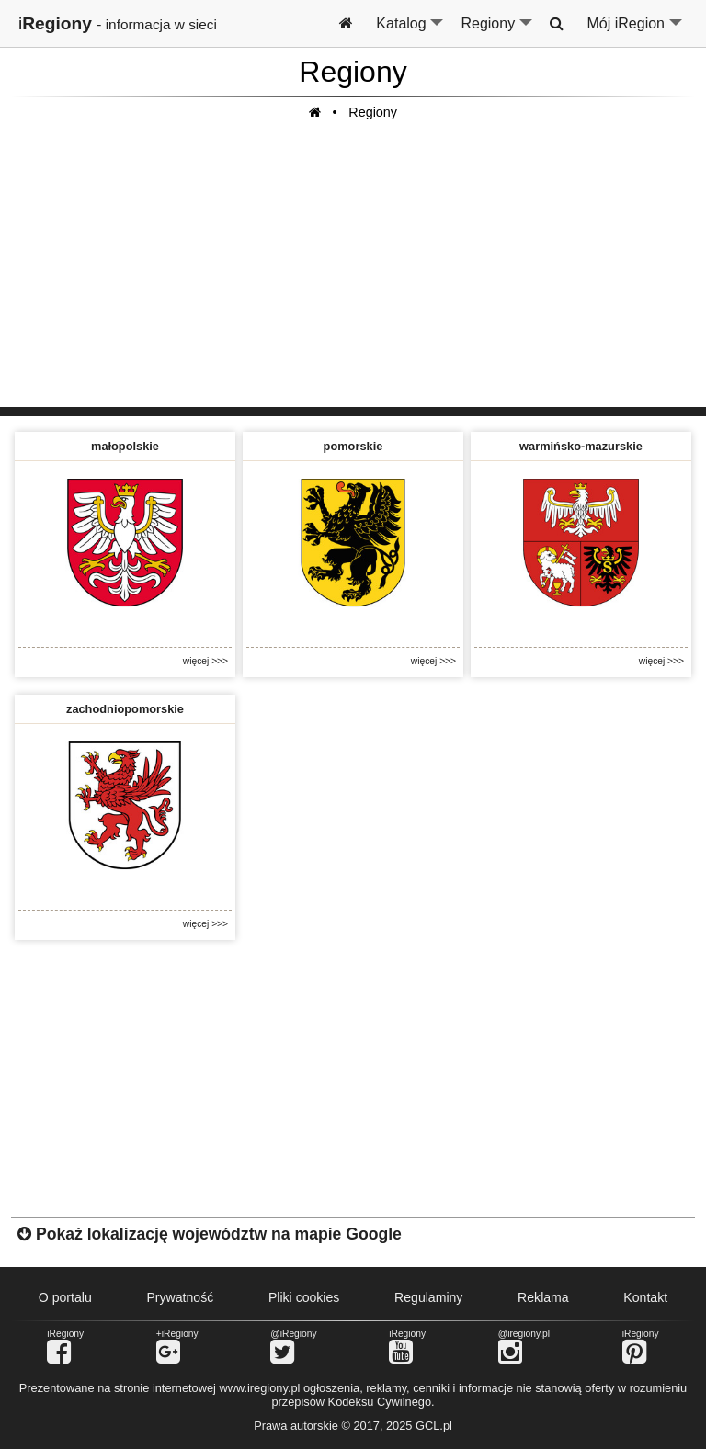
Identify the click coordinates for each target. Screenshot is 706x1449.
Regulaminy (428, 1297)
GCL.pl (434, 1425)
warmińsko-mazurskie (581, 446)
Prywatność (179, 1297)
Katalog (410, 31)
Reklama (543, 1297)
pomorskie (353, 446)
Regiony (497, 31)
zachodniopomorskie (125, 709)
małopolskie (125, 446)
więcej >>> (205, 661)
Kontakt (645, 1297)
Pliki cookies (303, 1297)
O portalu (65, 1297)
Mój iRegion (635, 31)
